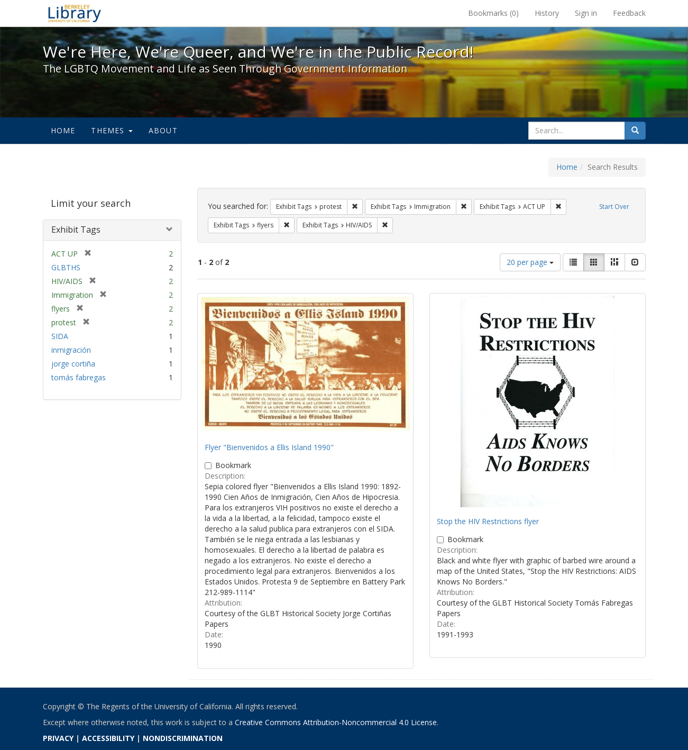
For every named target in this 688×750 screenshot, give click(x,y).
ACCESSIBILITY (108, 738)
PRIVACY (58, 738)
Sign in (586, 13)
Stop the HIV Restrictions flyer (488, 521)
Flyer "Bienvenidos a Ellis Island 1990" (269, 447)
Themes (111, 130)
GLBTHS (65, 267)
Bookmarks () (493, 13)
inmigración (71, 350)
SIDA (59, 336)
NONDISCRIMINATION (183, 738)
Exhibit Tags (75, 229)
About (163, 130)
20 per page (530, 262)
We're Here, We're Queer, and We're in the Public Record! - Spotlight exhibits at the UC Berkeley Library (74, 13)
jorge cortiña (73, 364)
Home (63, 130)
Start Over (614, 206)
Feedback (629, 13)
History (547, 13)
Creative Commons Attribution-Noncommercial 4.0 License (336, 722)
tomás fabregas (78, 377)
